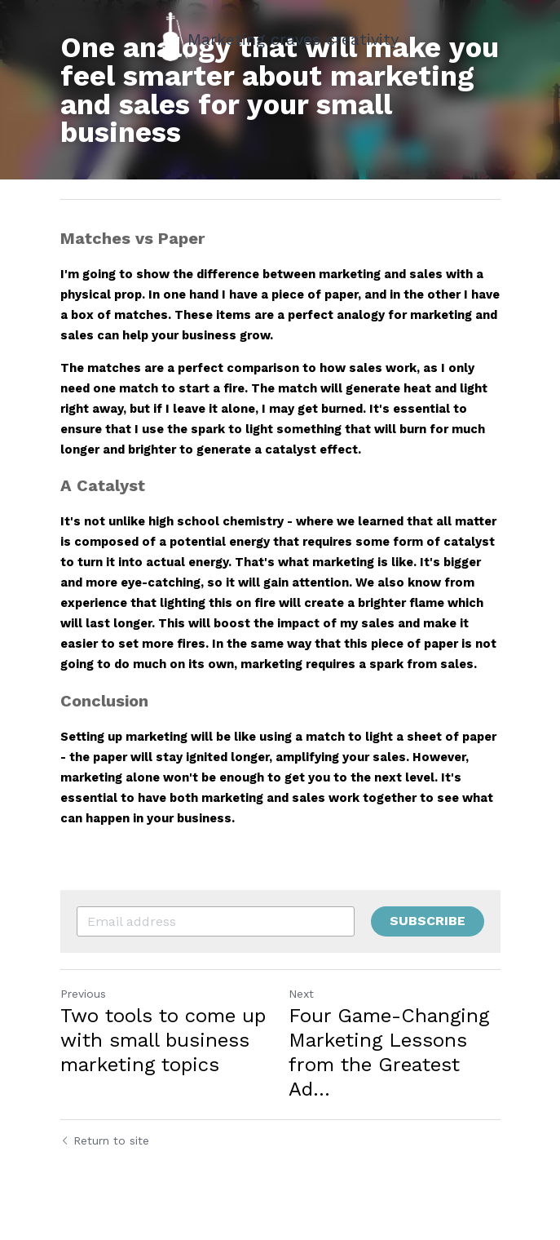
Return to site (104, 1140)
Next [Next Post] (301, 993)
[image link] (174, 35)
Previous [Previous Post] (83, 993)
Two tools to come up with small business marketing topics (163, 1040)
